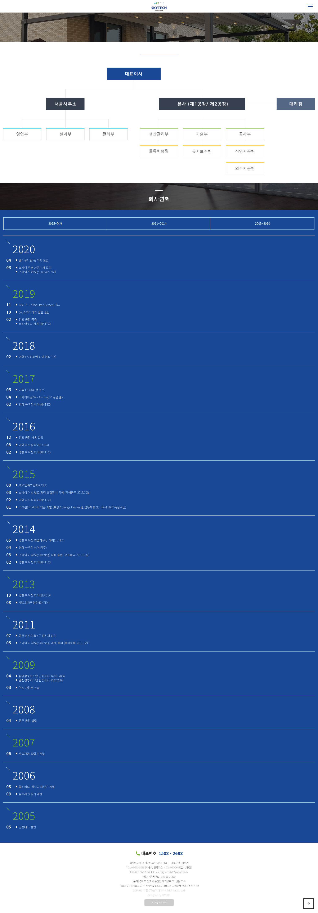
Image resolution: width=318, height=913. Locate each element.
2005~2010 (262, 223)
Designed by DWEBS (159, 895)
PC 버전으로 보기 (159, 902)
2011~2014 (158, 223)
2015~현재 (55, 223)
